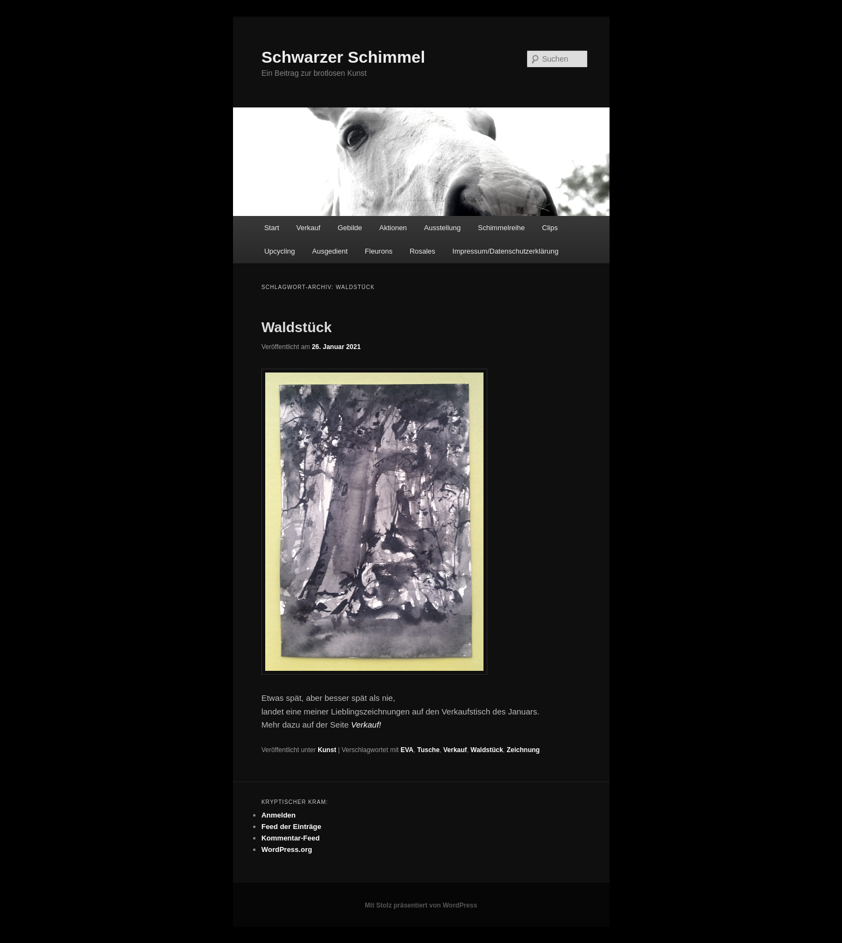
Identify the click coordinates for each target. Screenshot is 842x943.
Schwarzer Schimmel (343, 57)
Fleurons (379, 251)
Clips (550, 228)
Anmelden (278, 815)
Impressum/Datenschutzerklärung (505, 251)
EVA (407, 750)
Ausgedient (330, 251)
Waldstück (296, 327)
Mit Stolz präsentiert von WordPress (421, 905)
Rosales (422, 251)
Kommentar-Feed (290, 838)
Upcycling (279, 251)
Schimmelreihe (501, 228)
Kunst (327, 750)
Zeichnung (523, 750)
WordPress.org (286, 849)
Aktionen (393, 228)
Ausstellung (442, 228)
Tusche (428, 750)
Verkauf (308, 228)
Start (271, 228)
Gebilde (350, 228)
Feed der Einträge (291, 826)
